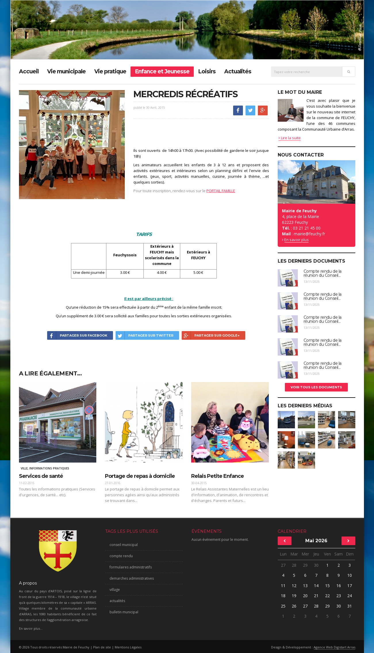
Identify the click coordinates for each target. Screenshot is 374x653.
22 (327, 595)
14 (316, 585)
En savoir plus (296, 239)
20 (305, 595)
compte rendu (121, 555)
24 (349, 595)
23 (338, 595)
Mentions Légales (128, 647)
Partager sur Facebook (77, 335)
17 (349, 585)
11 (283, 585)
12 (294, 585)
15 (327, 585)
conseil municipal (124, 544)
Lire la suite (290, 137)
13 (305, 585)
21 (316, 595)
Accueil (29, 71)
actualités (117, 600)
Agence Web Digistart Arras (334, 647)
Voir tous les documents (316, 387)
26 (294, 606)
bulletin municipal (124, 612)
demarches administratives (132, 578)
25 (283, 606)
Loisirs (207, 71)
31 (349, 606)
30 (316, 565)
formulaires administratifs (131, 567)
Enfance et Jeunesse (162, 71)
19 (294, 595)
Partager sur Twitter (144, 335)
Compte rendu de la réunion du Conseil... (323, 273)
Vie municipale (66, 71)
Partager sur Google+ (210, 335)
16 (338, 585)
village (115, 589)
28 (294, 565)
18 (283, 595)
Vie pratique (110, 71)
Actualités (237, 71)
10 (349, 575)
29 (305, 565)
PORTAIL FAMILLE (220, 190)
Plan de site (102, 647)
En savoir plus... (31, 628)
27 (283, 565)
